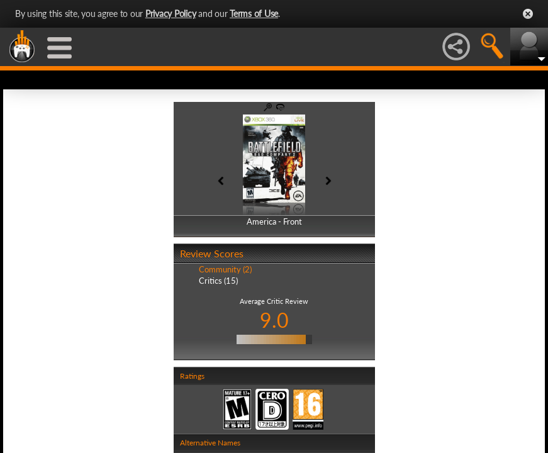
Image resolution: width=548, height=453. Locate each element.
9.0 (274, 320)
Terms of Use (254, 13)
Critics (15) (218, 281)
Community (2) (225, 269)
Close (528, 14)
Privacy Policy (170, 13)
